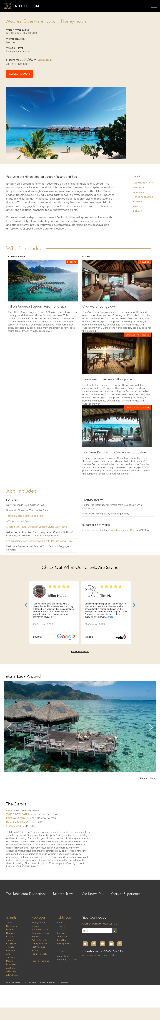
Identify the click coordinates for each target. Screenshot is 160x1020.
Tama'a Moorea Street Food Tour (24, 515)
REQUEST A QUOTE (19, 73)
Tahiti (9, 922)
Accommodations (143, 183)
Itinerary (138, 187)
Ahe (8, 953)
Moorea (10, 929)
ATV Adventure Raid (18, 521)
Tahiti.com (64, 918)
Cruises (35, 926)
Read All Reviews (80, 651)
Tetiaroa (10, 957)
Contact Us (63, 929)
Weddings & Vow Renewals (41, 935)
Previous (9, 727)
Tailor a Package (40, 960)
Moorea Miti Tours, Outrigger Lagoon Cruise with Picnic (36, 526)
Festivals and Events (38, 948)
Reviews (138, 201)
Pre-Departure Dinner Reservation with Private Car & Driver (39, 540)
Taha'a (9, 940)
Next (150, 727)
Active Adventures (41, 940)
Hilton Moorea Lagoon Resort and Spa (37, 306)
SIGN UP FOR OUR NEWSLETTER (100, 923)
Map (152, 778)
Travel (61, 951)
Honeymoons (38, 922)
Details (137, 211)
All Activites (12, 975)
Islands (11, 918)
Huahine (10, 933)
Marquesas (12, 964)
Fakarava (11, 950)
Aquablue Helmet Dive (122, 530)
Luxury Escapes (39, 943)
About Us (62, 922)
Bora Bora (11, 926)
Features (138, 192)
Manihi (9, 960)
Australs (10, 967)
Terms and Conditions (62, 938)
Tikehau (10, 946)
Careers (61, 933)
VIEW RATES (44, 60)
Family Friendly (39, 953)
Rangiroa (11, 943)
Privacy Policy (64, 943)
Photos (144, 778)
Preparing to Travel (67, 959)
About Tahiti (63, 956)
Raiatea (10, 936)
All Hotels (11, 971)
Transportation (143, 197)
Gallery (138, 206)
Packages (38, 918)
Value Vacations (40, 929)
